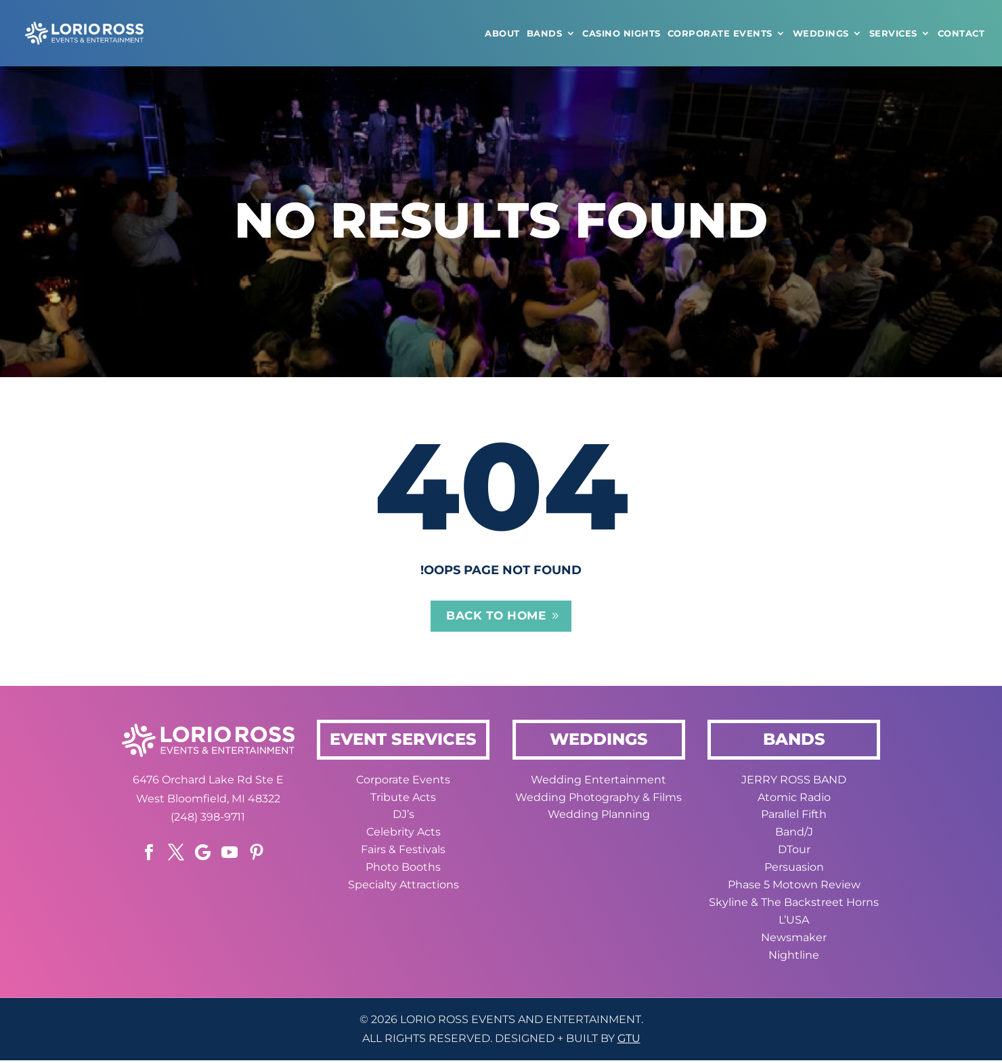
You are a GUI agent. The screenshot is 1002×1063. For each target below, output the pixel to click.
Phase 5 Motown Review (794, 887)
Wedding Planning (599, 816)
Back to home (495, 617)
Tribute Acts (403, 799)
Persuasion (794, 869)
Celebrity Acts (403, 834)
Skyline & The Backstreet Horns (794, 904)
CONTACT (961, 33)
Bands (545, 33)
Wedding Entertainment (598, 781)
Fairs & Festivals (403, 852)
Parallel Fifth (794, 816)
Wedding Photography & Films (598, 799)
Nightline (793, 957)
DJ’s (403, 816)
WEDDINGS (821, 33)
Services (893, 33)
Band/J (794, 834)
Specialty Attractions (403, 887)
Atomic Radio (794, 799)
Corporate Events (720, 33)
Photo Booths (403, 869)
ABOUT (502, 33)
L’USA (794, 921)
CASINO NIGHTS (621, 33)
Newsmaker (794, 939)
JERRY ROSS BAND (793, 781)
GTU (628, 1041)
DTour (794, 852)
